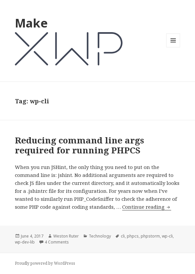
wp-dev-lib (25, 242)
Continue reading (146, 206)
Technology (100, 236)
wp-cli (167, 236)
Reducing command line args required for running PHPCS (79, 145)
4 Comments (57, 242)
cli (123, 236)
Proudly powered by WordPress (45, 263)
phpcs (133, 236)
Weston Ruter (66, 236)
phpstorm (150, 236)
